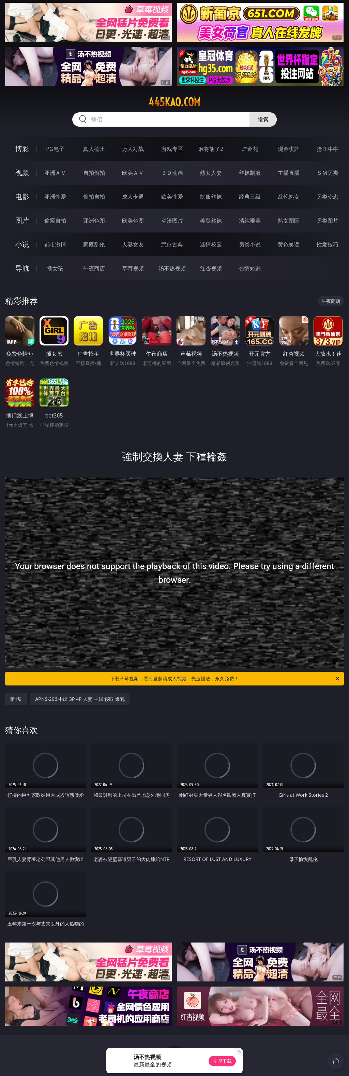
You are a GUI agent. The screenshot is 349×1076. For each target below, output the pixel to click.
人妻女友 (133, 244)
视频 (22, 172)
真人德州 (94, 149)
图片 (22, 220)
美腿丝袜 (211, 220)
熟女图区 (289, 220)
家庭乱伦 (94, 244)
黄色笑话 (289, 244)
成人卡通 (133, 196)
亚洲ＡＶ (55, 172)
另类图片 (327, 220)
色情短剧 (250, 268)
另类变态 (327, 196)
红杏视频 (211, 268)
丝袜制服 (250, 172)
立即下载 (222, 1061)
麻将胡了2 (210, 149)
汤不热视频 (172, 268)
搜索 (263, 119)
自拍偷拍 (94, 172)
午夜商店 (94, 268)
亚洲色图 (94, 220)
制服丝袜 (211, 196)
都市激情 (55, 244)
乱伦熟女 (289, 196)
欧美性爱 (172, 196)
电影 (22, 196)
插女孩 (55, 268)
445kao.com (174, 102)
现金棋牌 (289, 149)
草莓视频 (133, 268)
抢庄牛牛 (327, 149)
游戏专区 (172, 149)
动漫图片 (172, 220)
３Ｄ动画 (172, 172)
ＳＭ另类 (327, 172)
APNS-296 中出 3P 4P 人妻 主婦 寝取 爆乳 (80, 699)
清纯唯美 (250, 220)
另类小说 (250, 244)
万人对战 (133, 149)
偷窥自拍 (55, 220)
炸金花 (250, 149)
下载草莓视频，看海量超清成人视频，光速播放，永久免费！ (225, 679)
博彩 (22, 148)
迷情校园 (211, 244)
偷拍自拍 (94, 196)
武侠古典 (172, 244)
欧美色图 (133, 220)
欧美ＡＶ (133, 172)
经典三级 (250, 196)
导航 (22, 268)
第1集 (16, 699)
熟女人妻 (211, 172)
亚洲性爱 (55, 196)
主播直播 (289, 172)
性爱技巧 (327, 244)
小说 (22, 244)
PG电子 (55, 149)
